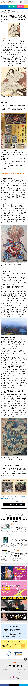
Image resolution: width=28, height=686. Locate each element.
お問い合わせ (21, 672)
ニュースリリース (12, 10)
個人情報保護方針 (7, 669)
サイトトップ (4, 10)
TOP (25, 659)
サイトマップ (7, 672)
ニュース (2, 13)
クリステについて (21, 669)
